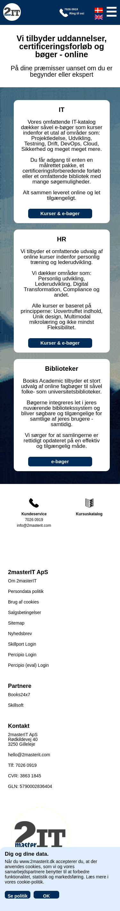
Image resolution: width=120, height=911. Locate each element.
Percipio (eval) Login (28, 665)
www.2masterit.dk (37, 861)
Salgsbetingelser (24, 612)
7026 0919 (34, 520)
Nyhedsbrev (20, 633)
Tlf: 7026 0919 (22, 765)
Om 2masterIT (22, 580)
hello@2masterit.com (29, 754)
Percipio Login (22, 654)
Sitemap (16, 623)
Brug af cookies (23, 601)
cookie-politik (30, 881)
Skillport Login (22, 644)
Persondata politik (26, 591)
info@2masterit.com (34, 525)
